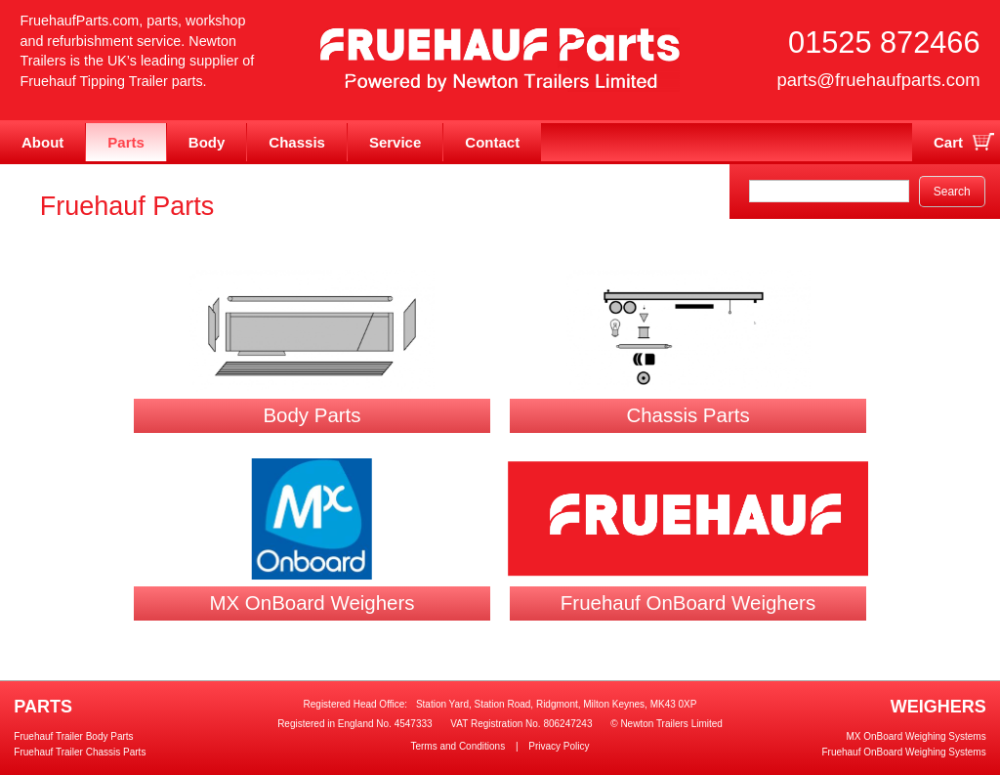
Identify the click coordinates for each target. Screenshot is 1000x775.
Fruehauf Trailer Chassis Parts (80, 752)
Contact (492, 142)
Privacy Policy (558, 746)
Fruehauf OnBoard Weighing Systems (903, 752)
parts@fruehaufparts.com (877, 79)
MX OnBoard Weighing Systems (915, 736)
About (42, 142)
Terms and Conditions (457, 746)
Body (207, 142)
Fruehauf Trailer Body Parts (73, 736)
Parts (126, 142)
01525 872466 (883, 42)
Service (395, 142)
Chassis (297, 142)
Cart (948, 142)
